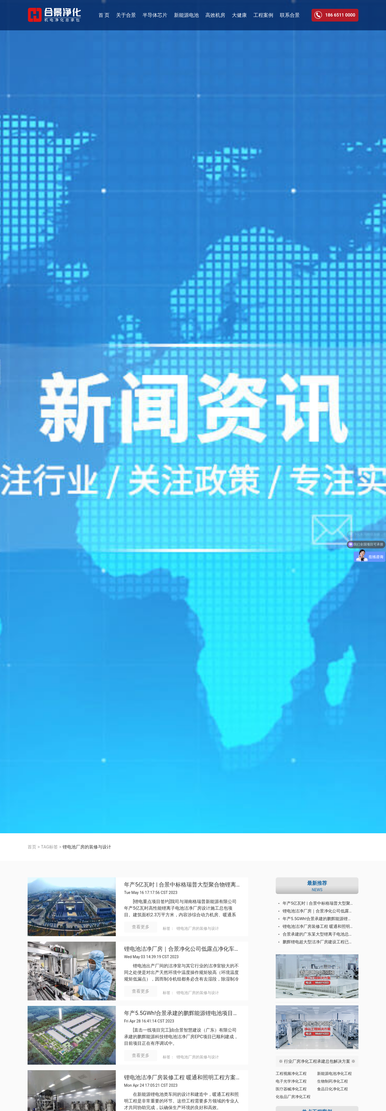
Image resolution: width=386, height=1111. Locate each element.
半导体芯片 (155, 15)
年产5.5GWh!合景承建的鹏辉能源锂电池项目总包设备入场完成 (182, 1013)
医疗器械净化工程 (291, 1089)
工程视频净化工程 (291, 1073)
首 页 (103, 15)
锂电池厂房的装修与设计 (197, 928)
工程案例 (263, 15)
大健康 (239, 15)
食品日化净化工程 (332, 1089)
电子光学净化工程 (291, 1081)
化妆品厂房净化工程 (293, 1096)
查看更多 (140, 927)
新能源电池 (186, 15)
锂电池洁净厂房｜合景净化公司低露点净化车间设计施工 (182, 949)
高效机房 (215, 15)
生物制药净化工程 (332, 1081)
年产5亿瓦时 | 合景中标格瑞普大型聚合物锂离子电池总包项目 (182, 885)
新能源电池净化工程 (334, 1073)
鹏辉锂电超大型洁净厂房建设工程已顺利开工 (320, 941)
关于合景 (126, 15)
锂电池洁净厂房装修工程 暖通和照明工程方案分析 (182, 1077)
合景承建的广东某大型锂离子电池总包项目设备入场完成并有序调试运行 (320, 934)
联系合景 (290, 15)
